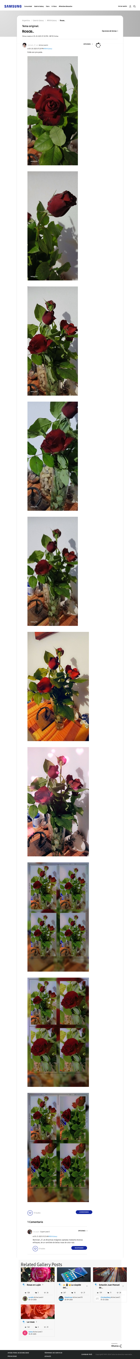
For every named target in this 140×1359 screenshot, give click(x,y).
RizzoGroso (68, 1297)
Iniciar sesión (122, 6)
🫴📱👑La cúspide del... (72, 1286)
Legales (48, 1356)
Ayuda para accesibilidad (18, 1353)
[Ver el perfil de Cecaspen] (36, 1232)
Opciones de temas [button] (109, 31)
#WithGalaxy (48, 49)
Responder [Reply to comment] (79, 1248)
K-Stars (54, 6)
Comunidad (28, 6)
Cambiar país (86, 1354)
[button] (88, 44)
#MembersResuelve (65, 6)
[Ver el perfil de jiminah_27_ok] (33, 45)
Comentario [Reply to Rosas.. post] (84, 1212)
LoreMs (31, 1297)
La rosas (31, 1322)
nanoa (31, 1332)
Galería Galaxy (39, 6)
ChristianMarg (105, 1297)
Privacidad (12, 1356)
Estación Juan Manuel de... (109, 1286)
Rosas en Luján (34, 1285)
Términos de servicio (53, 1353)
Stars (47, 6)
